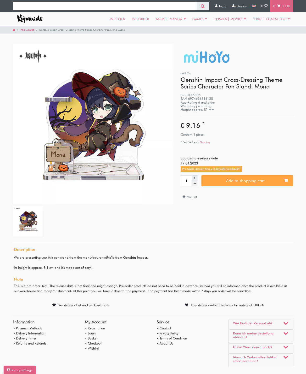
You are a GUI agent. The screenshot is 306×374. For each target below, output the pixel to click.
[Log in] (220, 6)
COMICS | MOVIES (228, 19)
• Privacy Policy (167, 333)
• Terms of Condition (172, 338)
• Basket (91, 338)
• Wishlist (92, 348)
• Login (90, 333)
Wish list (190, 197)
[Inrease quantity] (195, 178)
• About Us (165, 343)
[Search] (203, 6)
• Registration (95, 328)
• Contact (164, 328)
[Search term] (105, 6)
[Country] (254, 6)
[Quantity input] (186, 180)
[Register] (239, 6)
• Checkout (93, 343)
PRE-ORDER (140, 19)
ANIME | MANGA (169, 19)
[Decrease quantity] (195, 184)
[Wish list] (264, 6)
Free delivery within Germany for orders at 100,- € (227, 305)
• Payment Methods (27, 328)
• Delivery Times (25, 338)
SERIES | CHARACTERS (269, 19)
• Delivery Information (29, 333)
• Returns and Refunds (29, 343)
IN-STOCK (117, 19)
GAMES (197, 19)
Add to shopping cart (257, 180)
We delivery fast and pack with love (83, 305)
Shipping (204, 142)
